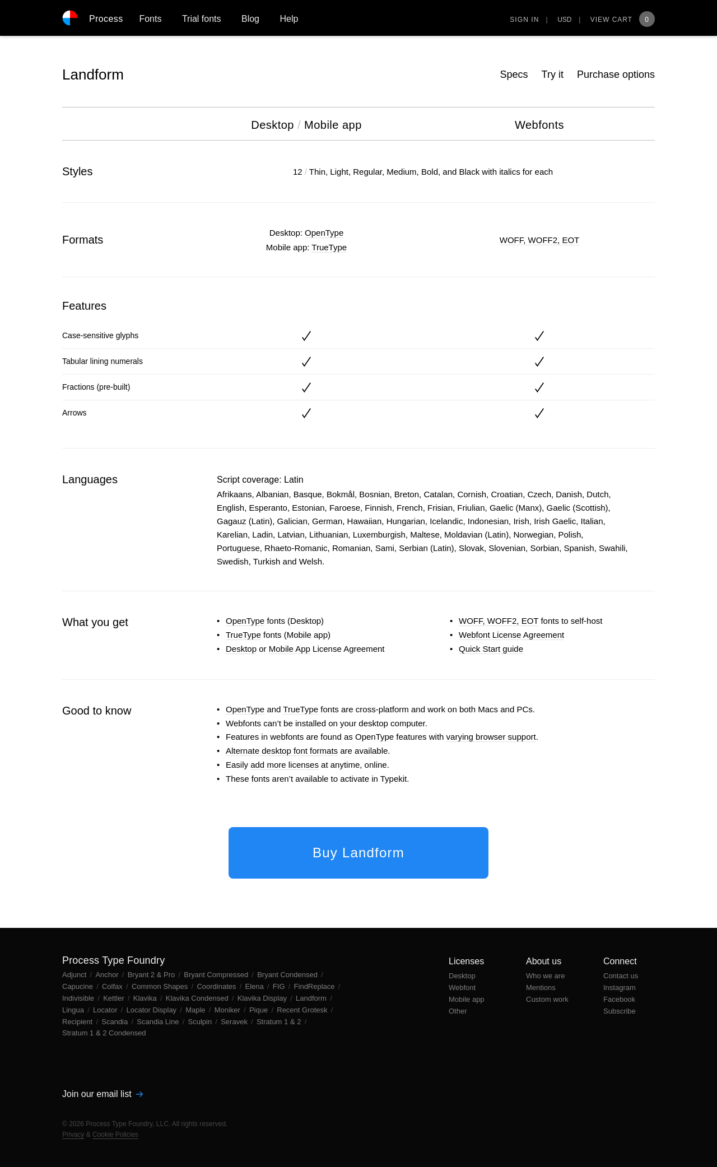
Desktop (241, 648)
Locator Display (153, 1010)
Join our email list (102, 1094)
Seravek (235, 1021)
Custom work (547, 999)
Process (106, 19)
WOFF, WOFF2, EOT (540, 240)
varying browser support (491, 736)
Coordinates (217, 986)
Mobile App (289, 648)
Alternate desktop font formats (282, 750)
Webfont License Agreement (511, 634)
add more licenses (284, 764)
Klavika (146, 998)
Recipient (78, 1021)
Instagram (619, 987)
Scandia (115, 1021)
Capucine (78, 986)
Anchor (107, 974)
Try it (553, 74)
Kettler (114, 998)
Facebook (619, 999)
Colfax (113, 986)
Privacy (73, 1134)
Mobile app (467, 999)
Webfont (462, 987)
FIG (280, 986)
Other (458, 1011)
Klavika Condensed (198, 998)
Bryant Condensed (288, 974)
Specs (514, 74)
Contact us (620, 976)
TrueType (329, 247)
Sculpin (201, 1021)
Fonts (150, 19)
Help (289, 19)
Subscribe (619, 1011)
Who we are (545, 976)
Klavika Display (263, 998)
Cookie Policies (115, 1134)
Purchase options (616, 74)
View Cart (622, 20)
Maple (196, 1010)
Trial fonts (201, 19)
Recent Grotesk (303, 1010)
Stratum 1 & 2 (280, 1021)
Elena (255, 986)
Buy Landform (358, 852)
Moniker (229, 1010)
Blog (250, 19)
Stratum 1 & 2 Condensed (104, 1033)
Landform (93, 74)
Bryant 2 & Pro (152, 974)
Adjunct (75, 974)
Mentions (541, 987)
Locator (106, 1010)
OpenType (324, 232)
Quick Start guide (491, 648)
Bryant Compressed (217, 974)
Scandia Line (159, 1021)
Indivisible (79, 998)
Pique (259, 1010)
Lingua (74, 1010)
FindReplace (315, 986)
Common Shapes (161, 986)
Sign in (524, 20)
